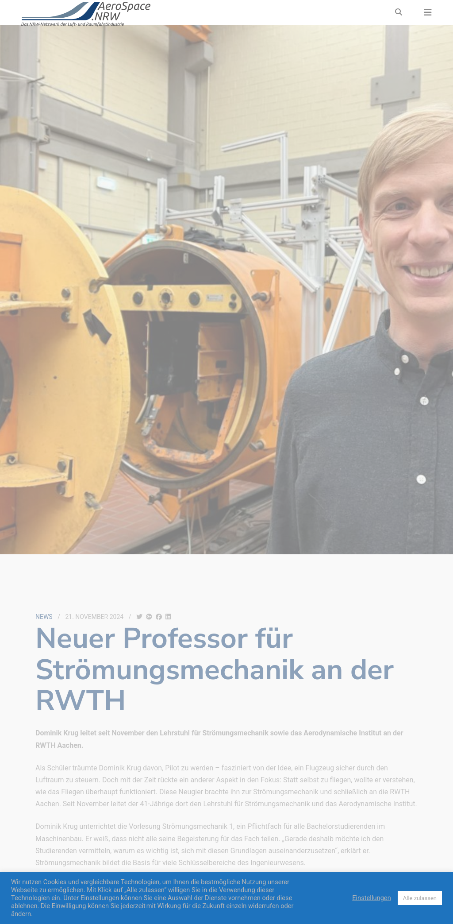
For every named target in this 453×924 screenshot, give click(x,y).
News (44, 616)
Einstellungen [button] (371, 898)
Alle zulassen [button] (420, 898)
